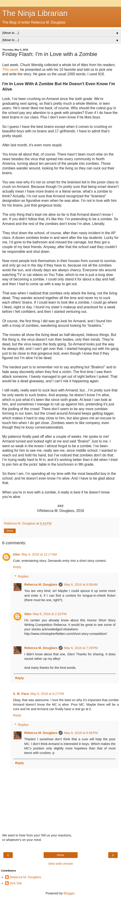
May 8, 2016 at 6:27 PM (47, 694)
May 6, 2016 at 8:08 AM (81, 584)
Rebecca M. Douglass (40, 584)
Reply (17, 567)
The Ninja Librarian (35, 13)
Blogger (69, 893)
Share (9, 530)
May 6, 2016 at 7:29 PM (81, 648)
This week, (10, 69)
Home (60, 855)
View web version (60, 863)
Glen (16, 554)
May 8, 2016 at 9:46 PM (81, 733)
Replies (23, 576)
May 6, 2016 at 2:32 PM (49, 614)
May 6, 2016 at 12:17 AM (39, 554)
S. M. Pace (21, 694)
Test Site (16, 883)
